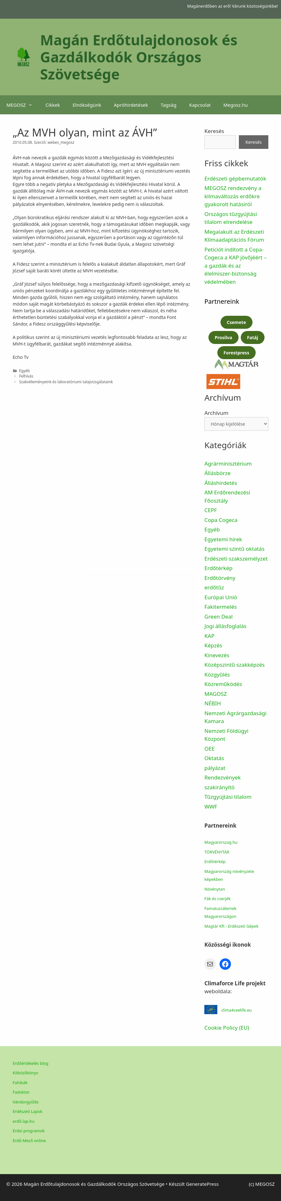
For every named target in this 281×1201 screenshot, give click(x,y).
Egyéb (212, 529)
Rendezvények (222, 777)
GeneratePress (202, 1184)
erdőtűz (214, 587)
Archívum (216, 412)
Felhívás (26, 375)
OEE (209, 748)
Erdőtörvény (219, 577)
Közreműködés (223, 684)
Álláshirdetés (220, 482)
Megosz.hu (235, 105)
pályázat (214, 768)
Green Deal (218, 616)
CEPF (210, 510)
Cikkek (52, 105)
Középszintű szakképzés (234, 664)
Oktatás (214, 758)
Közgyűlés (217, 674)
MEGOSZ (22, 104)
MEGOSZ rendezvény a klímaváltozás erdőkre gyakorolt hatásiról (232, 196)
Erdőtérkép (218, 568)
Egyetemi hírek (223, 539)
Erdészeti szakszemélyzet (236, 558)
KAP (209, 635)
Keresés (214, 131)
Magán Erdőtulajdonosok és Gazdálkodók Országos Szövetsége (139, 57)
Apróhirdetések (131, 105)
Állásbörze (217, 473)
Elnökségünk (87, 105)
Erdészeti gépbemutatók (235, 178)
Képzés (213, 645)
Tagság (168, 105)
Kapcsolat (200, 105)
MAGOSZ (215, 693)
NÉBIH (212, 703)
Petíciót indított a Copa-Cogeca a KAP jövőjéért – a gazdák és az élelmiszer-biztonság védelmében (235, 265)
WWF (210, 806)
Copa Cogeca (221, 520)
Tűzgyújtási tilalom (228, 796)
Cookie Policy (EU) (226, 1027)
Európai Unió (220, 597)
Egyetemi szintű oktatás (234, 548)
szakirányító (219, 787)
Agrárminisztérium (228, 463)
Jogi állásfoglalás (225, 626)
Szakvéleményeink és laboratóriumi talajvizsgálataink (66, 381)
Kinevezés (216, 655)
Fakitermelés (220, 606)
